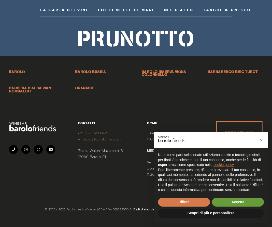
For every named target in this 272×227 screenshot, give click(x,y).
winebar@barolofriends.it (99, 139)
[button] (261, 140)
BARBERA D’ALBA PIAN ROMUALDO (30, 89)
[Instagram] (25, 149)
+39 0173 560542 (92, 133)
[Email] (50, 149)
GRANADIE (84, 88)
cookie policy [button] (223, 165)
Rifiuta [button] (184, 202)
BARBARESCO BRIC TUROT (233, 72)
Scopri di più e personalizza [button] (211, 213)
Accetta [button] (238, 202)
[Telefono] (13, 149)
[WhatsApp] (38, 149)
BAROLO (17, 72)
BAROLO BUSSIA (90, 72)
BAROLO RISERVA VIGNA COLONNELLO (163, 73)
